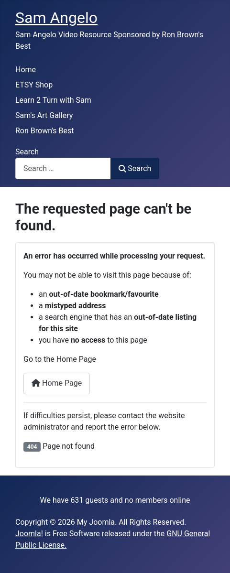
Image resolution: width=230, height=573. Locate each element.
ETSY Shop (34, 84)
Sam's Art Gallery (44, 115)
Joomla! (29, 533)
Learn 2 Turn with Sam (53, 100)
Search (27, 151)
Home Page (57, 383)
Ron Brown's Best (44, 130)
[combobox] (63, 168)
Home (25, 69)
